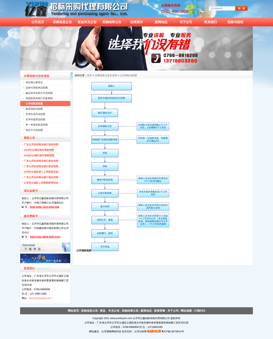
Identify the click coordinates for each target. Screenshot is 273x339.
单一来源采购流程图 (37, 124)
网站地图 (186, 310)
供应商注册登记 (34, 82)
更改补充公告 (87, 22)
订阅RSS (199, 310)
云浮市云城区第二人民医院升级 (41, 171)
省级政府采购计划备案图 (39, 98)
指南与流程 (235, 22)
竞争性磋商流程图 (35, 119)
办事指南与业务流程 (106, 75)
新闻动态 (161, 22)
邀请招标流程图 (34, 108)
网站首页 (73, 310)
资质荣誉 (159, 310)
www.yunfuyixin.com (40, 298)
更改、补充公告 (110, 310)
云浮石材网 (140, 331)
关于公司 (186, 22)
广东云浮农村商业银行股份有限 (41, 144)
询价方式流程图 (34, 130)
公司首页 (37, 22)
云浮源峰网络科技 (111, 331)
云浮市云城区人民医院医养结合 (41, 182)
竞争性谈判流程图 (35, 114)
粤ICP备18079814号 (172, 331)
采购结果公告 (111, 22)
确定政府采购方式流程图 (39, 93)
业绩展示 (136, 22)
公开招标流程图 (34, 103)
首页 (89, 75)
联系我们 (210, 22)
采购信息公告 (62, 22)
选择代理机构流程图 (37, 87)
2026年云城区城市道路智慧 (39, 150)
